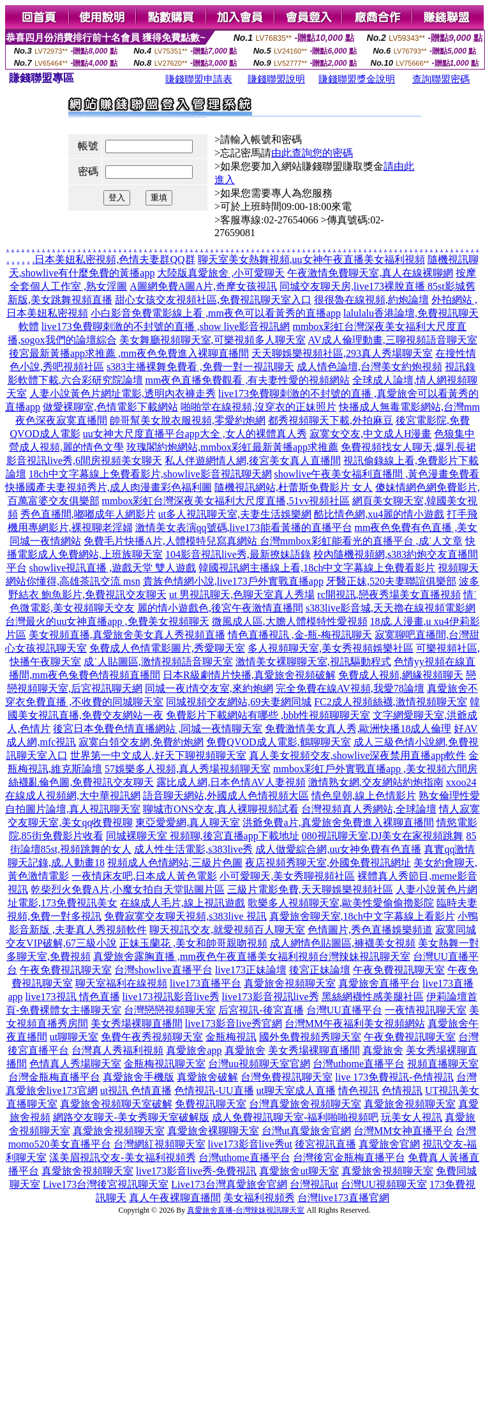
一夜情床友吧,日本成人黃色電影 (144, 876)
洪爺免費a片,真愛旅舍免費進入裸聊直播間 (338, 822)
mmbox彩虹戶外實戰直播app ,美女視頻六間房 (375, 768)
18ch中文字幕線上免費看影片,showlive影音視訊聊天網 (150, 473)
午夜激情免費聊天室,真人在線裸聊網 (370, 272)
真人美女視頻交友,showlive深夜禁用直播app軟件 (357, 755)
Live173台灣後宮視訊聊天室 (105, 1184)
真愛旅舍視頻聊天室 (290, 983)
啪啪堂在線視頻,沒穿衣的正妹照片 (258, 406)
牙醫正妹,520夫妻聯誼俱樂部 (391, 581)
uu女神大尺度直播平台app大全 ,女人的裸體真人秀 (195, 433)
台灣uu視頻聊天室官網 (259, 1063)
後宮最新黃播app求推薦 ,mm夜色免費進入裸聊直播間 (129, 353)
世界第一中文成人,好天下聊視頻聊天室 (158, 755)
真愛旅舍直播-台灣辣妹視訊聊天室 (245, 1210)
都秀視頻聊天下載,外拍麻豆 (330, 420)
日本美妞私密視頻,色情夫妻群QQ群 (114, 259)
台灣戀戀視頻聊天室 (170, 1010)
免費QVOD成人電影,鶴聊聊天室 (278, 742)
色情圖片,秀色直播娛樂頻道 (370, 929)
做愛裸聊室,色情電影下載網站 (110, 406)
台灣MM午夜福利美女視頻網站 (355, 1023)
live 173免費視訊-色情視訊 (394, 1077)
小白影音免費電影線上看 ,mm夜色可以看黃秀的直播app (216, 313)
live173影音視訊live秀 (270, 996)
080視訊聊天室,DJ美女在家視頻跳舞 (383, 835)
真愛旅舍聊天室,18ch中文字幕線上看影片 (362, 916)
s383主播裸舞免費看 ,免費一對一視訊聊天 (200, 366)
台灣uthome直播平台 (359, 1063)
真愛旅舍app (193, 1050)
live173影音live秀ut (250, 1144)
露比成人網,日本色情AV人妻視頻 (230, 782)
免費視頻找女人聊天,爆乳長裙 (408, 447)
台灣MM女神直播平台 (403, 1130)
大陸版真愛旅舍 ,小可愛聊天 (221, 272)
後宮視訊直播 (325, 1144)
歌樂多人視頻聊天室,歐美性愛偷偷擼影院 (341, 902)
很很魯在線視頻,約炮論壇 (371, 299)
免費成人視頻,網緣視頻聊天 (400, 675)
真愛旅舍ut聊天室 (298, 1170)
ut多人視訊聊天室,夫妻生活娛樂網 (234, 514)
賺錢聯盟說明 (276, 79)
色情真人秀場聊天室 (75, 1063)
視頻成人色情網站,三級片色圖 (175, 862)
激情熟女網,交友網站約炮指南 (376, 782)
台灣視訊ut (314, 1184)
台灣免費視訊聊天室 (286, 1077)
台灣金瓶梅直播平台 (54, 1077)
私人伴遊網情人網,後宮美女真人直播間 (253, 460)
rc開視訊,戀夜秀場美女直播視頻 (388, 594)
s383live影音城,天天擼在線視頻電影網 (390, 608)
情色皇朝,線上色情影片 (363, 795)
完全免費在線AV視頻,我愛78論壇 (350, 688)
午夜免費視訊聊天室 (66, 969)
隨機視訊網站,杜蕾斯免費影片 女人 (293, 487)
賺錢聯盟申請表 (198, 79)
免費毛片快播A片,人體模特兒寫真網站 (172, 540)
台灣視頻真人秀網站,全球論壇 (368, 809)
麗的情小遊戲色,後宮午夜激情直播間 (220, 608)
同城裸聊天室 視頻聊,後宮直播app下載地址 (202, 835)
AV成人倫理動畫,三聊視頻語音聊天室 (392, 339)
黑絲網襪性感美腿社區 (373, 996)
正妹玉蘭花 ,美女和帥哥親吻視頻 (193, 943)
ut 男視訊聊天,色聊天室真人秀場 (242, 594)
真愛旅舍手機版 (138, 1077)
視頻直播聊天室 (443, 1063)
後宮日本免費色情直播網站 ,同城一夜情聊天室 (157, 728)
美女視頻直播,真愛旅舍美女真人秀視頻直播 (127, 634)
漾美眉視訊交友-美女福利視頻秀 (122, 1157)
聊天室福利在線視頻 (121, 983)
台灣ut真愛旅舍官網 (306, 1130)
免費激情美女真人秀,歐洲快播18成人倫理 (358, 728)
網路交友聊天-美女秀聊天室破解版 (131, 1117)
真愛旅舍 (245, 1050)
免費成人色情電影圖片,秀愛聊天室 (167, 648)
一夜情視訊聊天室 (425, 1010)
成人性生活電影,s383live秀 (193, 849)
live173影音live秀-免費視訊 (196, 1170)
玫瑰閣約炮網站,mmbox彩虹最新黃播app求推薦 (232, 447)
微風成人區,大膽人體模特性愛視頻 (290, 621)
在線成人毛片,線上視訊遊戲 (182, 902)
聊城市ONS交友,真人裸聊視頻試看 (221, 809)
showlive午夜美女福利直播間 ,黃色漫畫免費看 (377, 473)
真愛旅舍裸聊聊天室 (213, 1130)
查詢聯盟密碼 (441, 79)
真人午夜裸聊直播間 (175, 1197)
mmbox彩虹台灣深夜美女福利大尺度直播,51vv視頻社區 (226, 500)
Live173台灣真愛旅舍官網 (229, 1184)
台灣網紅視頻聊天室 (159, 1144)
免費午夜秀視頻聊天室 (152, 1036)
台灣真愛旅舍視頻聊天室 (305, 1103)
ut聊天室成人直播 (296, 1090)
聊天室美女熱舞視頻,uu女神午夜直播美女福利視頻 (311, 259)
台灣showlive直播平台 (163, 969)
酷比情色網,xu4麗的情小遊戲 (379, 514)
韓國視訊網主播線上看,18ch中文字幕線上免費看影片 (316, 567)
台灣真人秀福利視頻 (117, 1050)
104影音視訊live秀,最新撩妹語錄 (238, 554)
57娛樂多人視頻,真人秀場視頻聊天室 (188, 768)
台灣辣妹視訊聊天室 (364, 956)
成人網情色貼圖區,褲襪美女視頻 (342, 943)
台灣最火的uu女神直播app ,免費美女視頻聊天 (107, 621)
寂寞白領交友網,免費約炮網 (141, 742)
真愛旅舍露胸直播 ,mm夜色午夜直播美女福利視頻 (205, 956)
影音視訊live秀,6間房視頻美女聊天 (84, 460)
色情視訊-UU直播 (213, 1090)
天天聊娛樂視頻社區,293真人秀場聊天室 (342, 353)
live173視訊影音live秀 (171, 996)
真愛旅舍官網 (389, 1144)
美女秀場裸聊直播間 (137, 1023)
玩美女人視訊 (411, 1117)
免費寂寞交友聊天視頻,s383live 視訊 (185, 916)
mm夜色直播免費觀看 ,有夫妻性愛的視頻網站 (248, 380)
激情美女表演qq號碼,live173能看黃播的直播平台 (243, 527)
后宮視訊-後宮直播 (260, 1010)
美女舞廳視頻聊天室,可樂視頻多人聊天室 (212, 339)
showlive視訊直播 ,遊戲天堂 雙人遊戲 (113, 567)
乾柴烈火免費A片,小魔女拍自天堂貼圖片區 (128, 889)
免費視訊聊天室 (210, 1103)
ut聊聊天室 (74, 1036)
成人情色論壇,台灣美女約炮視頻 (369, 366)
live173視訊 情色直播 (73, 996)
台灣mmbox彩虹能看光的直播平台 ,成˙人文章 (361, 540)
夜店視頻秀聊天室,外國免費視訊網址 (328, 862)
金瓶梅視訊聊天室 (164, 1063)
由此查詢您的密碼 (312, 152)
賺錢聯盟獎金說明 (356, 79)
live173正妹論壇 (251, 969)
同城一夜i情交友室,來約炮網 (208, 688)
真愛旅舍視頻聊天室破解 (116, 1103)
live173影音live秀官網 (233, 1023)
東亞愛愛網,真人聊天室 (187, 822)
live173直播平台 (205, 983)
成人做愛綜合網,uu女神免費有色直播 (338, 849)
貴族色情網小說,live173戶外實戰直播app (233, 581)
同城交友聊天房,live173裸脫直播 (354, 286)
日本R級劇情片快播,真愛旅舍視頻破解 (249, 675)
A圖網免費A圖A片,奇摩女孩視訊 (203, 286)
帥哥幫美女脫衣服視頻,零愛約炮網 (187, 420)
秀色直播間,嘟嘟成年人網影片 (88, 514)
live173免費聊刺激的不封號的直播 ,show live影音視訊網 (165, 326)
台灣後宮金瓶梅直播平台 (349, 1157)
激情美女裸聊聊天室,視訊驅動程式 (313, 661)
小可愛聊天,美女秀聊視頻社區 (287, 876)
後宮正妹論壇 (319, 969)
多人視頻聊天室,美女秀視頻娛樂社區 (331, 648)
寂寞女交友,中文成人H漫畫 (371, 433)
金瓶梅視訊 (231, 1036)
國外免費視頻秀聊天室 (310, 1036)
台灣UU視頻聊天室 (384, 1184)
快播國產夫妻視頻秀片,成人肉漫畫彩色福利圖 (108, 487)
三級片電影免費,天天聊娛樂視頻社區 (310, 889)
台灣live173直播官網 (343, 1197)
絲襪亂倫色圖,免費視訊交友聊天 (81, 782)
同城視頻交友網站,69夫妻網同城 (238, 701)
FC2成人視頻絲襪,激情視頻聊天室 (390, 701)
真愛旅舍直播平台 (379, 983)
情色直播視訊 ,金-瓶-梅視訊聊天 (300, 634)
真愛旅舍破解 (207, 1077)
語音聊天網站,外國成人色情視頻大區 (226, 795)
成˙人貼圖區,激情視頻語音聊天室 (158, 661)
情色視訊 (358, 1090)
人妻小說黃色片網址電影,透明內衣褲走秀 (122, 393)
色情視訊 (402, 1090)
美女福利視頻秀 (259, 1197)
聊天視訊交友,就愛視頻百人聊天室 (227, 929)
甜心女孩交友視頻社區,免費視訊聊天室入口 (213, 299)
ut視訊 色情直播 (136, 1090)
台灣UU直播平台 (344, 1010)
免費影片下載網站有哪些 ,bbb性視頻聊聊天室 (268, 715)
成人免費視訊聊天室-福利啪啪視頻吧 (295, 1117)
